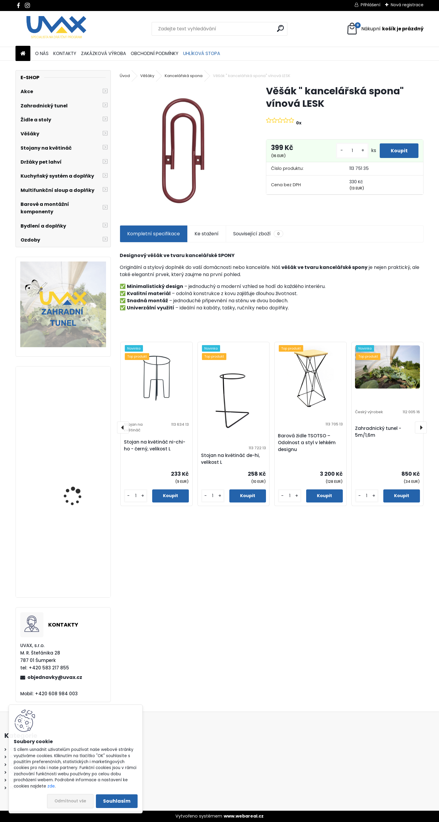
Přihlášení (370, 5)
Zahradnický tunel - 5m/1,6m (378, 431)
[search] (280, 28)
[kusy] (350, 150)
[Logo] (56, 29)
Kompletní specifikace (153, 233)
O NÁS (42, 53)
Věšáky (147, 76)
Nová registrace (407, 5)
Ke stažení (206, 233)
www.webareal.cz (244, 816)
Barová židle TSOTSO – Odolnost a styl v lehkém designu (307, 443)
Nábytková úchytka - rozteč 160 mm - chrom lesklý (79, 496)
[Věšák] (183, 148)
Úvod (125, 76)
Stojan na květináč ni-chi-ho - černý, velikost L (154, 445)
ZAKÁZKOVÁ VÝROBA (103, 53)
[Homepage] (22, 53)
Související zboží (258, 233)
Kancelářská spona (184, 76)
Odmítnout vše (70, 801)
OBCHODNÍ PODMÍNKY (154, 53)
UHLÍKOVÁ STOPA (201, 53)
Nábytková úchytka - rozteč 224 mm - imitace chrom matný (80, 423)
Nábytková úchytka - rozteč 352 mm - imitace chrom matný (80, 568)
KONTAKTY (64, 53)
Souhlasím (116, 801)
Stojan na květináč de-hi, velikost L (230, 458)
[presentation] (123, 427)
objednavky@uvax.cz (54, 677)
